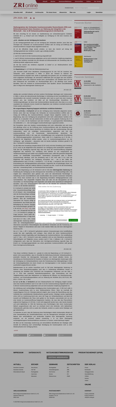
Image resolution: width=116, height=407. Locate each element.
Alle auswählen (73, 220)
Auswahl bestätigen (61, 220)
